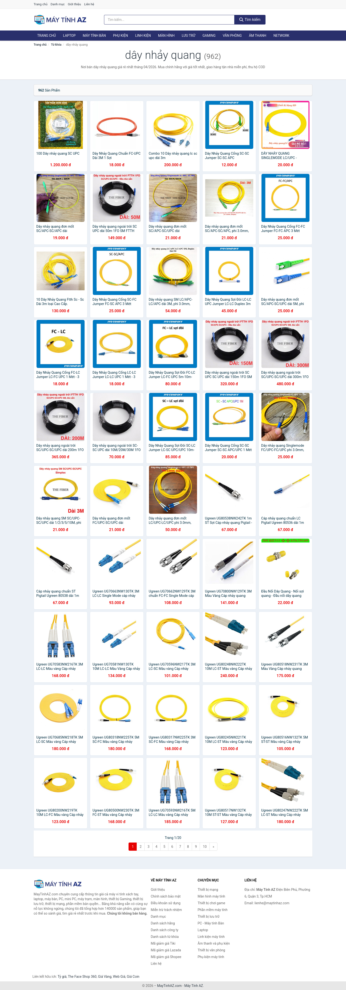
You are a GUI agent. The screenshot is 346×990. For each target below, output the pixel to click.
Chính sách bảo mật (166, 896)
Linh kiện (143, 35)
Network (281, 35)
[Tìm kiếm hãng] (169, 19)
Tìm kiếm (249, 19)
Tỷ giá (62, 976)
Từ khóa (56, 44)
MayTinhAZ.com (169, 986)
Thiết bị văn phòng (211, 950)
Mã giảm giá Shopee (166, 957)
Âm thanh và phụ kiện (214, 943)
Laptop (69, 35)
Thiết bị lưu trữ (209, 916)
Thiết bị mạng (208, 890)
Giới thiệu (74, 4)
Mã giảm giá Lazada (166, 950)
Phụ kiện (120, 35)
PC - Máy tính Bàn (211, 923)
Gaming (209, 35)
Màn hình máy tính (211, 896)
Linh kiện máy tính (211, 937)
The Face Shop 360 (82, 976)
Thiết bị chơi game (211, 903)
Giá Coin (133, 976)
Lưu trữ (188, 35)
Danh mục (58, 4)
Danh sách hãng (163, 923)
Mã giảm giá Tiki (163, 943)
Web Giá (119, 976)
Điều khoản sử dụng (166, 903)
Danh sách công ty (165, 930)
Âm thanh (257, 35)
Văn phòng (232, 35)
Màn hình (166, 35)
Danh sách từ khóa (165, 937)
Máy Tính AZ (193, 986)
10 (205, 847)
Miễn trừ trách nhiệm (166, 910)
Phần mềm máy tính (213, 910)
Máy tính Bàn (94, 35)
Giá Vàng (104, 976)
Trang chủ (40, 4)
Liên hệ (89, 4)
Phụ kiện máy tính (211, 957)
